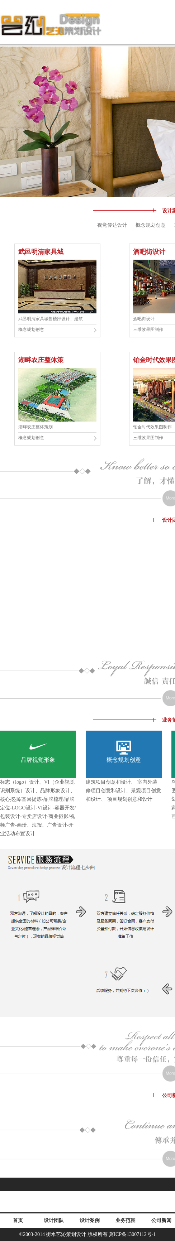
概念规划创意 (151, 225)
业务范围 (125, 1220)
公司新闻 (161, 1220)
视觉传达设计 (112, 225)
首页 (18, 1220)
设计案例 (90, 1220)
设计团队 (54, 1220)
